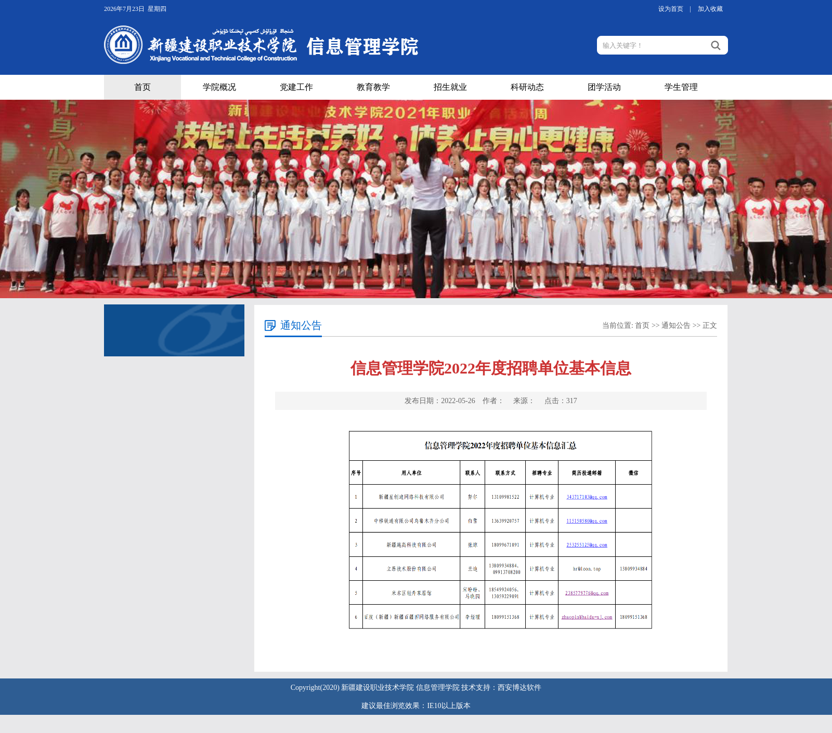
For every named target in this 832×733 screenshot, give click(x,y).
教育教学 (373, 87)
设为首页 (670, 8)
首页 (142, 87)
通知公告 (676, 325)
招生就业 (450, 87)
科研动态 (527, 87)
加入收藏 (710, 8)
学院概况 (219, 87)
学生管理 (681, 87)
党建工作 (296, 87)
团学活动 (604, 87)
